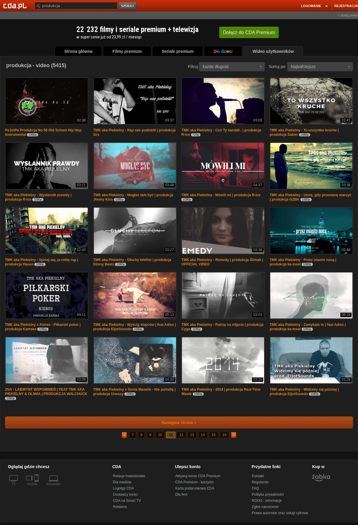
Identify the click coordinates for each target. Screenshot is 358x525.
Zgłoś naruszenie (265, 507)
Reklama (120, 507)
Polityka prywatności (268, 494)
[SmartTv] (37, 487)
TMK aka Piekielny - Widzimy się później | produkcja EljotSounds (304, 391)
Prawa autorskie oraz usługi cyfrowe (280, 513)
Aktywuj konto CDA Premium (197, 476)
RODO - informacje (267, 501)
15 (213, 435)
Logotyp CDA (123, 488)
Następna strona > (175, 422)
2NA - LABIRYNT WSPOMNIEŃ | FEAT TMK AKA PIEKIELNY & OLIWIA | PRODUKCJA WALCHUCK (46, 391)
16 (224, 435)
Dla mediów (122, 482)
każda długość (232, 66)
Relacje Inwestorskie (129, 476)
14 (203, 435)
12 (181, 435)
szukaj (128, 6)
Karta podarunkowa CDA (194, 488)
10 (160, 435)
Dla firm (181, 494)
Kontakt (258, 476)
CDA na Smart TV (127, 501)
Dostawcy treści (125, 494)
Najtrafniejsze (320, 66)
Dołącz (249, 32)
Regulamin (260, 482)
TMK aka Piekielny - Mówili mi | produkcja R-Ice (220, 195)
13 (192, 435)
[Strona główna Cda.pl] (16, 5)
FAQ (255, 488)
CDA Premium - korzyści (194, 482)
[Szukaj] (76, 5)
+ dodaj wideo (348, 15)
